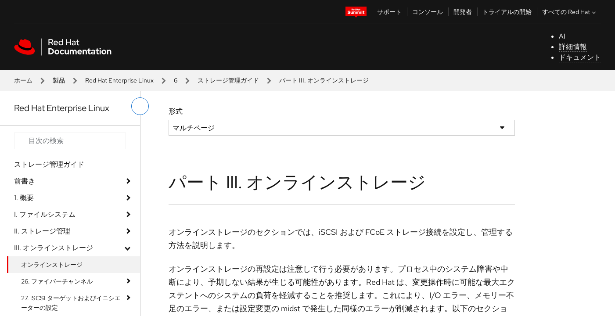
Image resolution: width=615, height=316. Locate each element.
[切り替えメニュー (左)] (140, 106)
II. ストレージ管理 (42, 231)
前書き (24, 181)
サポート (389, 12)
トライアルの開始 (507, 12)
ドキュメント (580, 57)
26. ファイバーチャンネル (57, 281)
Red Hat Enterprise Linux (119, 80)
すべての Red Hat (570, 12)
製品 (59, 80)
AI (562, 36)
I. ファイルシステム (45, 214)
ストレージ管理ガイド (228, 80)
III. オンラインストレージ (53, 247)
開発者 (462, 12)
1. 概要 (24, 197)
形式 (176, 111)
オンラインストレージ (52, 265)
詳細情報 (573, 46)
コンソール (427, 12)
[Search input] (70, 141)
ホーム (23, 80)
